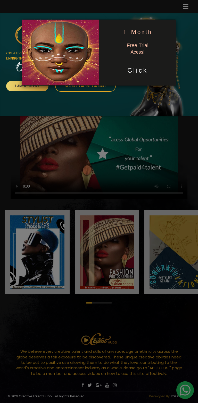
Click (137, 70)
